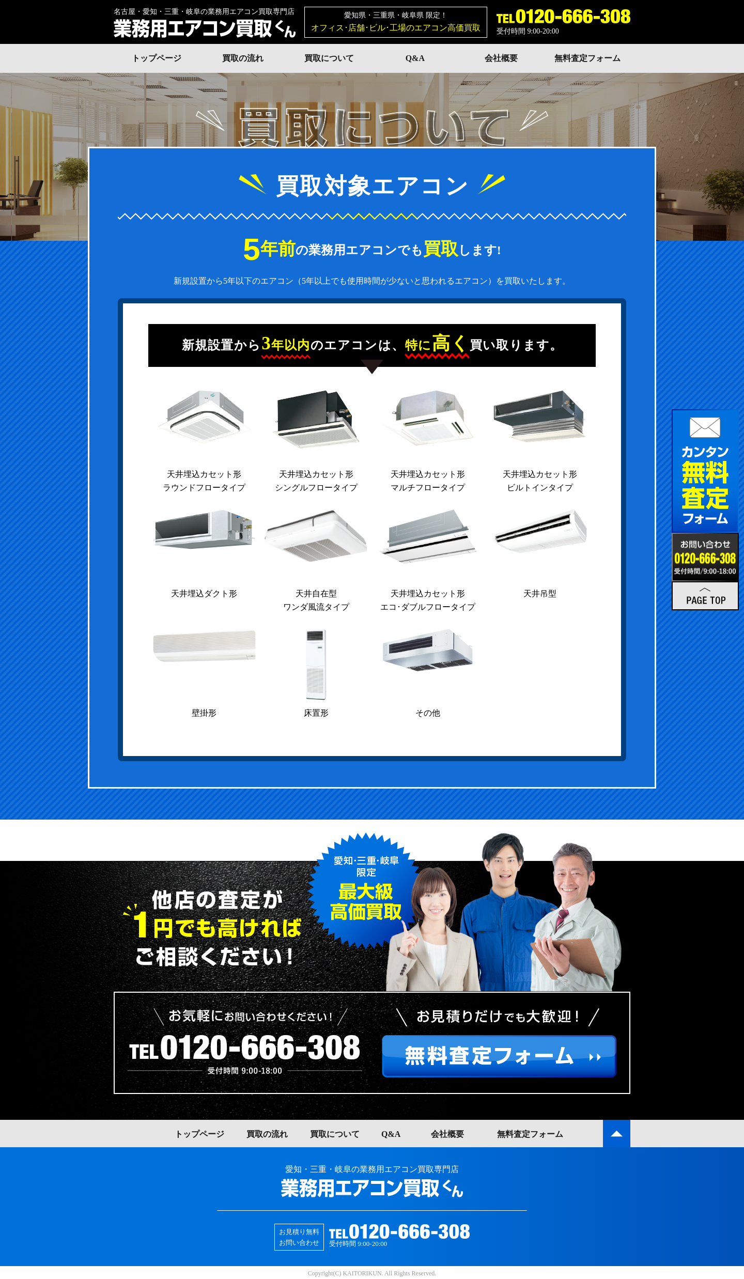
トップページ (156, 58)
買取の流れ (243, 58)
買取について (329, 58)
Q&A (415, 58)
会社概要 (501, 58)
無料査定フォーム (587, 58)
